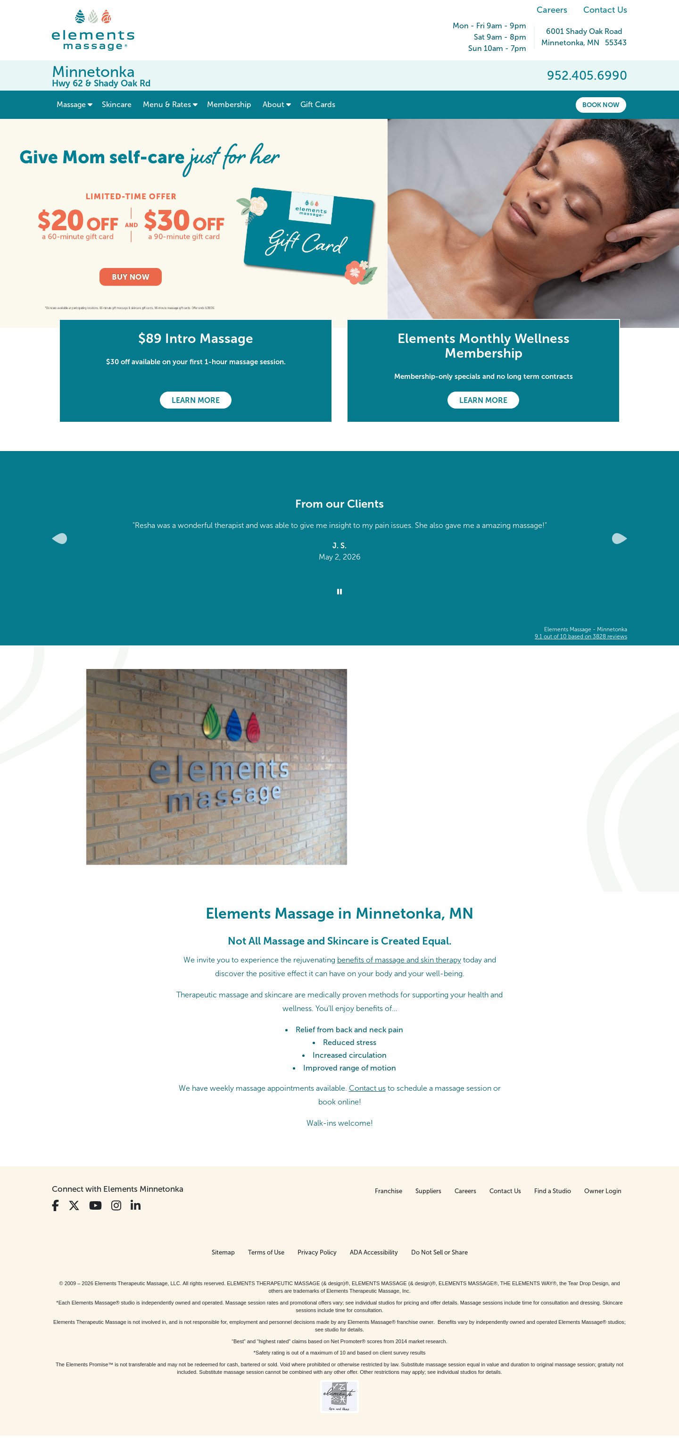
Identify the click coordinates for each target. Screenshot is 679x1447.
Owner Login (602, 1191)
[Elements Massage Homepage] (100, 30)
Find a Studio (552, 1191)
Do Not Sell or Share (439, 1252)
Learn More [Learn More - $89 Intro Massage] (196, 400)
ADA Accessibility (374, 1252)
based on (581, 636)
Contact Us (605, 10)
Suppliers (428, 1191)
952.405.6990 (587, 75)
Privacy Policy (317, 1252)
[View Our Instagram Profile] (116, 1205)
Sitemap (223, 1252)
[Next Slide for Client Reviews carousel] (619, 538)
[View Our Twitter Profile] (74, 1205)
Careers (552, 10)
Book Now (601, 105)
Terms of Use (266, 1252)
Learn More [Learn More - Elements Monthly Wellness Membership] (483, 400)
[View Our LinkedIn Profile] (135, 1205)
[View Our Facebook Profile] (55, 1205)
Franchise (388, 1191)
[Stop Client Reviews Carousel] (339, 592)
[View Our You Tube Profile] (95, 1205)
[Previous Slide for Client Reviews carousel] (59, 538)
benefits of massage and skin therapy (399, 960)
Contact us (367, 1088)
